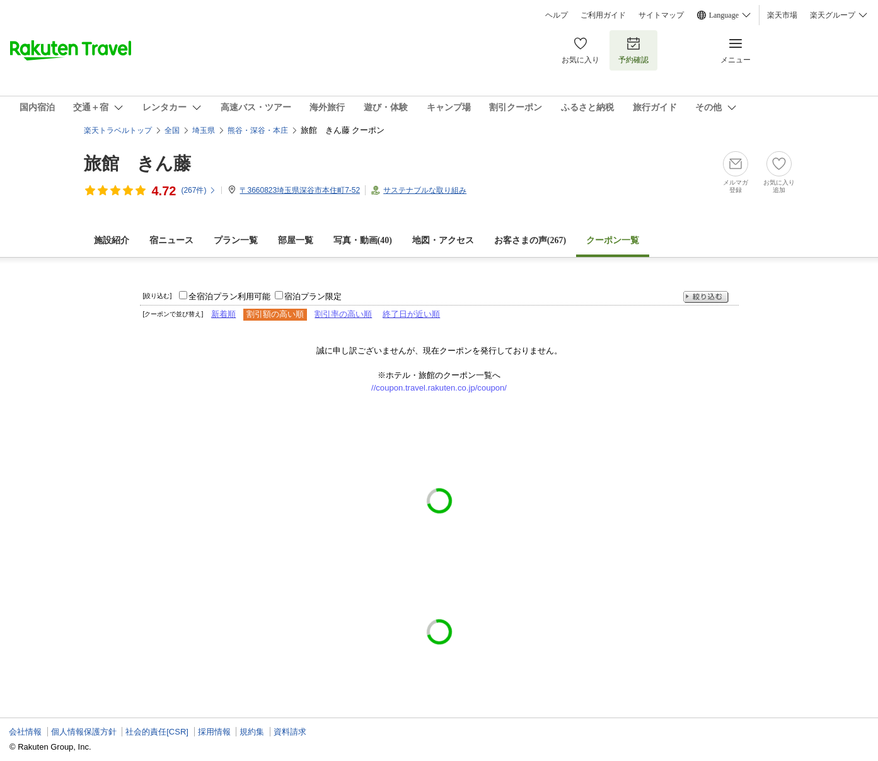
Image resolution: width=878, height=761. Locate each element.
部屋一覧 (295, 240)
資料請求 (290, 731)
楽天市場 (782, 15)
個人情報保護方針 (84, 731)
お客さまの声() (530, 240)
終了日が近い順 (411, 314)
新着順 (223, 314)
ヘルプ (556, 15)
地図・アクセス (443, 240)
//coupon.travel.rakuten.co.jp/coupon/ (439, 387)
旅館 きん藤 (137, 163)
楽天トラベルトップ (118, 130)
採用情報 (214, 731)
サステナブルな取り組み (424, 190)
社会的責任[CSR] (156, 731)
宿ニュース (171, 240)
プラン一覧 (236, 240)
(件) (198, 190)
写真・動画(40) (362, 240)
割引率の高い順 (343, 314)
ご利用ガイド (603, 15)
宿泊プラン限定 (313, 296)
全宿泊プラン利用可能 (229, 296)
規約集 (252, 731)
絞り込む (706, 297)
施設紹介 (111, 240)
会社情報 (25, 731)
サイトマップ (661, 15)
